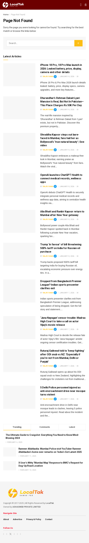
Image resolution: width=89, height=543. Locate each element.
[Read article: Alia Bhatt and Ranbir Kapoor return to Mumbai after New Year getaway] (19, 221)
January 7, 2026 (66, 293)
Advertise (17, 519)
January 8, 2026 (66, 76)
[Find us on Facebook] (14, 534)
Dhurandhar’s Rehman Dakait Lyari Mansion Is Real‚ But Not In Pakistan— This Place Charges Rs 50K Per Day (62, 101)
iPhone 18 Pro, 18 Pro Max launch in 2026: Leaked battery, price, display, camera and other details (61, 68)
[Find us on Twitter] (10, 534)
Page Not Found (18, 14)
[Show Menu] (80, 5)
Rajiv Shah (50, 76)
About (6, 519)
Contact (48, 519)
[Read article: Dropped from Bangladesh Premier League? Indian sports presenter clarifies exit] (19, 291)
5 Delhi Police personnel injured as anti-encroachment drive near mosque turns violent (62, 391)
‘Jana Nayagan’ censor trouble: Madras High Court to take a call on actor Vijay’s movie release (63, 321)
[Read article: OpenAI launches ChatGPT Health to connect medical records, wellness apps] (19, 184)
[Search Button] (86, 5)
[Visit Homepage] (13, 5)
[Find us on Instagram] (6, 534)
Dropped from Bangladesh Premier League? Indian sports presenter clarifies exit (60, 285)
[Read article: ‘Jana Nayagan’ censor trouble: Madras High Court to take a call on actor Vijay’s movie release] (19, 327)
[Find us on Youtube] (3, 534)
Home (6, 14)
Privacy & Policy (33, 519)
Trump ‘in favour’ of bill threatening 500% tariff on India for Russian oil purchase (60, 248)
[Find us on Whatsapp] (20, 534)
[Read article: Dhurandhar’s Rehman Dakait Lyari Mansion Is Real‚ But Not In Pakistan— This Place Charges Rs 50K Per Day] (19, 107)
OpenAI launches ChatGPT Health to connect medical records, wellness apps (61, 178)
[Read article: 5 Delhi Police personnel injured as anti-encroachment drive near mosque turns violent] (19, 397)
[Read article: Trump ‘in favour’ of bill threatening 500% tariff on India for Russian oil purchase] (19, 254)
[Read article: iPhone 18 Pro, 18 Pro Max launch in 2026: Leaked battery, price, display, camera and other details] (19, 74)
